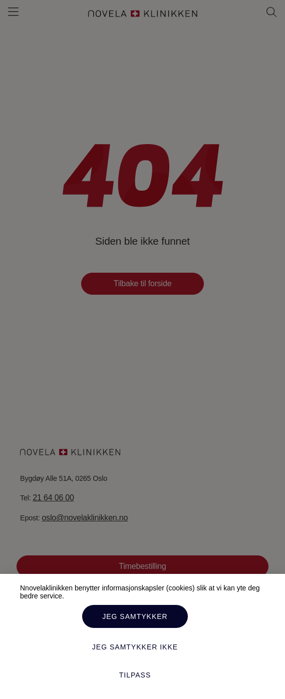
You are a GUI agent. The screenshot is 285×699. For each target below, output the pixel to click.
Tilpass (135, 675)
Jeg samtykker (134, 616)
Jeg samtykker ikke (135, 647)
